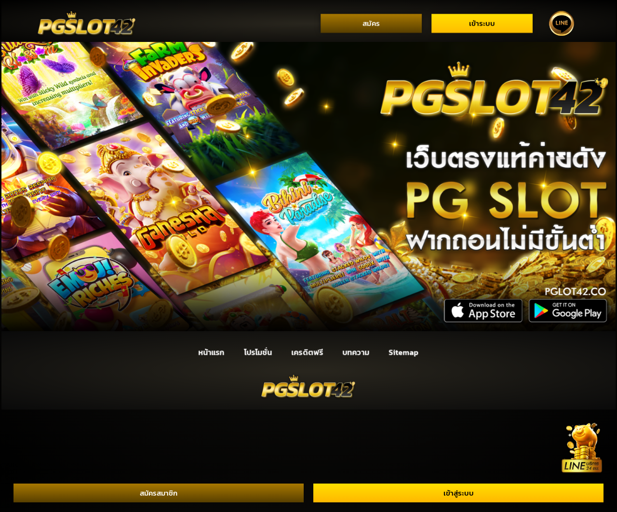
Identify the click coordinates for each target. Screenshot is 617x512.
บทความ (356, 352)
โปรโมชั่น (258, 352)
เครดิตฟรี (307, 352)
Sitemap (404, 352)
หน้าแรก (211, 352)
